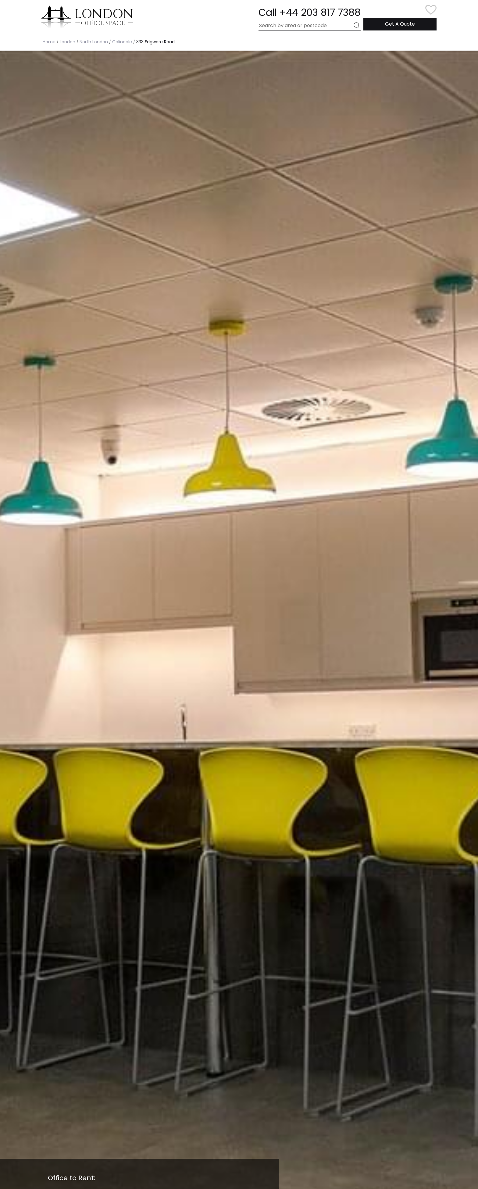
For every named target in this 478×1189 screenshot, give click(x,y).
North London (94, 42)
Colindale (122, 42)
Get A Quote (400, 23)
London (67, 42)
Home (49, 42)
